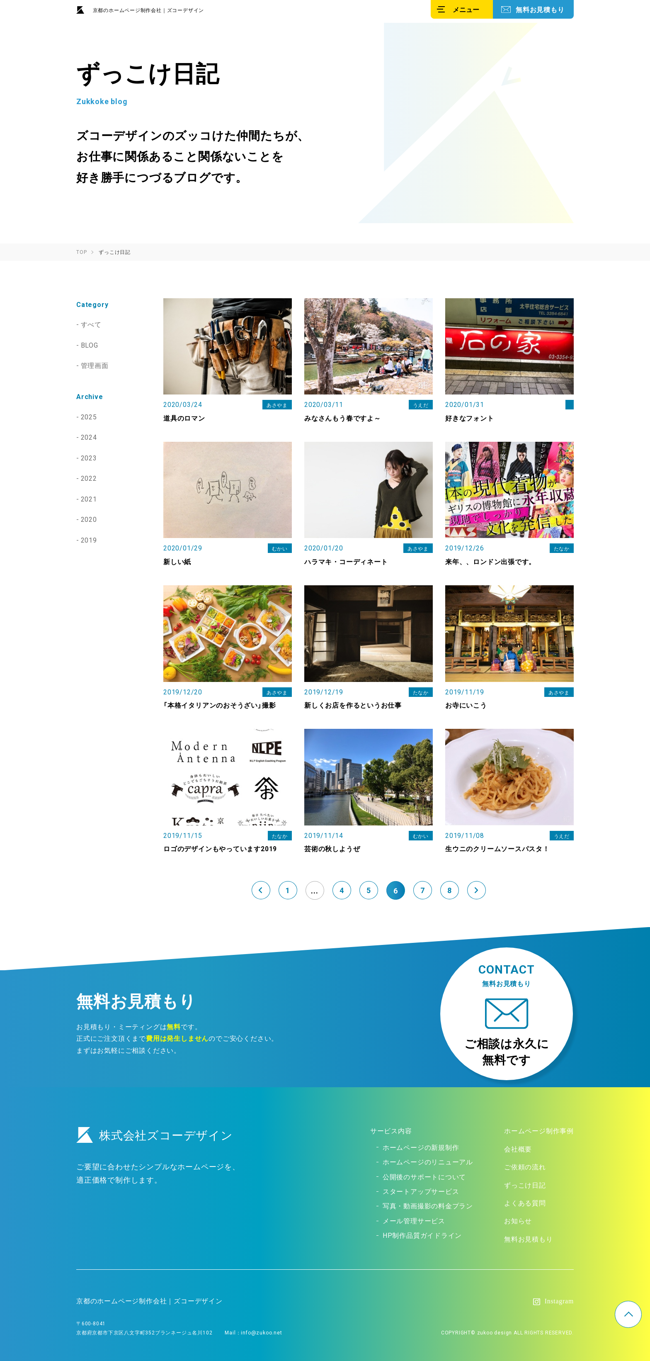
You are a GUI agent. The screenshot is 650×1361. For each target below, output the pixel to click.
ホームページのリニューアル (428, 1162)
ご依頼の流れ (525, 1167)
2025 (89, 416)
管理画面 (95, 365)
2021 (89, 497)
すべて (91, 324)
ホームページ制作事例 (539, 1131)
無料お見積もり (540, 9)
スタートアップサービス (421, 1191)
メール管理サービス (414, 1220)
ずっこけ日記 (525, 1185)
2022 (89, 476)
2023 (89, 456)
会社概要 (518, 1149)
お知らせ (518, 1220)
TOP (628, 1314)
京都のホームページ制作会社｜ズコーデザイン (148, 10)
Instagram (559, 1300)
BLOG (90, 344)
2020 (89, 517)
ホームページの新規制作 (421, 1147)
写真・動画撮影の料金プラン (428, 1205)
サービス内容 (391, 1131)
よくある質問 (525, 1203)
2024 (89, 436)
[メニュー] (462, 9)
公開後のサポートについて (424, 1176)
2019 (89, 537)
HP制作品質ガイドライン (422, 1234)
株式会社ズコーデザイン (154, 1135)
